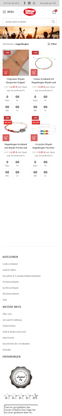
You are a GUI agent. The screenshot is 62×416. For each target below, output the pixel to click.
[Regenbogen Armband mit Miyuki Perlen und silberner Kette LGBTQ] (16, 128)
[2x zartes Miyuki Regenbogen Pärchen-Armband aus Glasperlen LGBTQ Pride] (44, 128)
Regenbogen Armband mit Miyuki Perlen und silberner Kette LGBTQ (15, 148)
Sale (5, 299)
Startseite (8, 44)
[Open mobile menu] (8, 11)
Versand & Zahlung (12, 319)
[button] (6, 72)
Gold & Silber (9, 269)
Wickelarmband (11, 293)
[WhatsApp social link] (34, 3)
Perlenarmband (10, 281)
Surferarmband (10, 287)
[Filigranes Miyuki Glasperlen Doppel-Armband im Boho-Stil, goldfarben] (16, 63)
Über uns (7, 313)
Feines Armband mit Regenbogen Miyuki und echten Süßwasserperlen (43, 82)
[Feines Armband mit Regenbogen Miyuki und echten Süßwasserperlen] (44, 63)
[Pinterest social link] (29, 3)
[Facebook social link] (25, 3)
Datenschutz (9, 325)
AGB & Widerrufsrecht (14, 331)
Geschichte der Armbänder (16, 343)
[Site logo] (30, 11)
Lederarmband (10, 263)
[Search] (30, 21)
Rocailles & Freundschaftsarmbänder (22, 276)
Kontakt (7, 349)
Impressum (8, 337)
